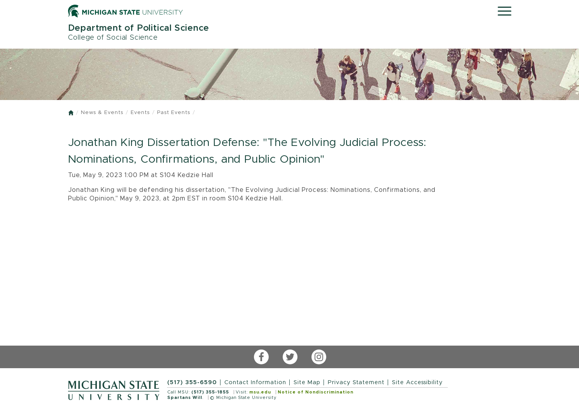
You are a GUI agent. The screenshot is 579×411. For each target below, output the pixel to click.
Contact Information (255, 382)
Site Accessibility (417, 382)
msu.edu (260, 392)
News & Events (102, 112)
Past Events (173, 112)
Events (140, 112)
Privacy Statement (356, 382)
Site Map (307, 382)
